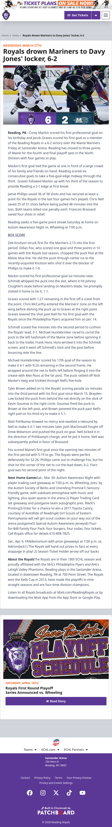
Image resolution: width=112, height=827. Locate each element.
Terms (58, 777)
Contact (25, 777)
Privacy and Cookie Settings (56, 783)
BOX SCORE (16, 235)
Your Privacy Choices (79, 777)
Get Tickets (77, 15)
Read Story (56, 701)
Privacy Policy (42, 777)
